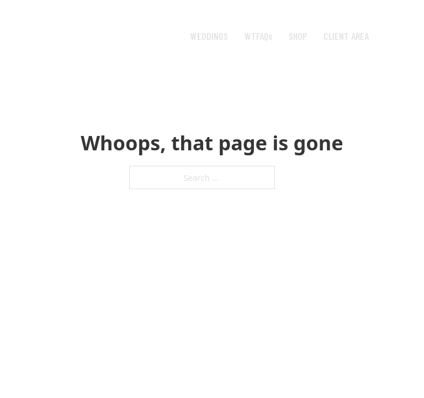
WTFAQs (258, 36)
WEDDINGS (209, 36)
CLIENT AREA (346, 36)
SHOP (298, 36)
